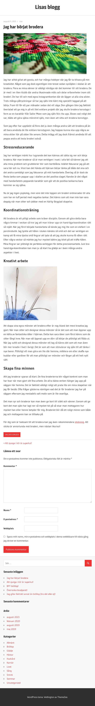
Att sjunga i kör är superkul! (18, 443)
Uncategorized (12, 434)
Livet (9, 666)
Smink (10, 674)
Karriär (10, 662)
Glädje (10, 650)
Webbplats (9, 528)
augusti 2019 (13, 625)
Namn (7, 510)
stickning (79, 422)
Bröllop (10, 646)
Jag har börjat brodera (17, 577)
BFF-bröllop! (13, 586)
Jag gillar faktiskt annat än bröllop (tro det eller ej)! (31, 594)
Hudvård (11, 658)
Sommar (11, 678)
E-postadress (11, 519)
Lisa (20, 21)
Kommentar (10, 466)
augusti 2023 (13, 617)
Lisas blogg (47, 7)
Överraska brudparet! (17, 590)
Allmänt (10, 642)
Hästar (10, 654)
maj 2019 (11, 629)
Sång (9, 670)
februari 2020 (13, 621)
